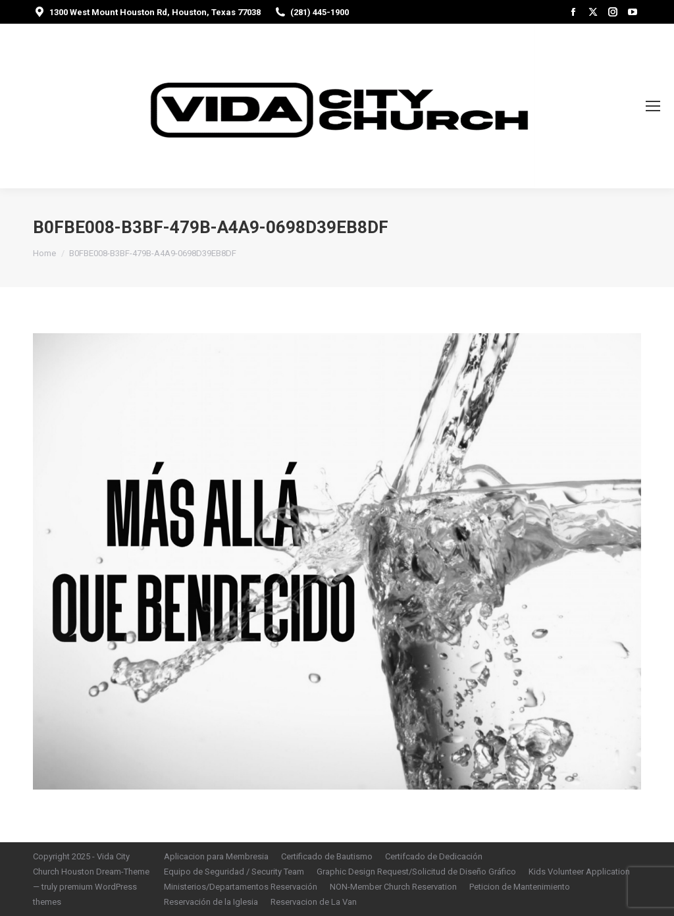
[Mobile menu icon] (653, 106)
